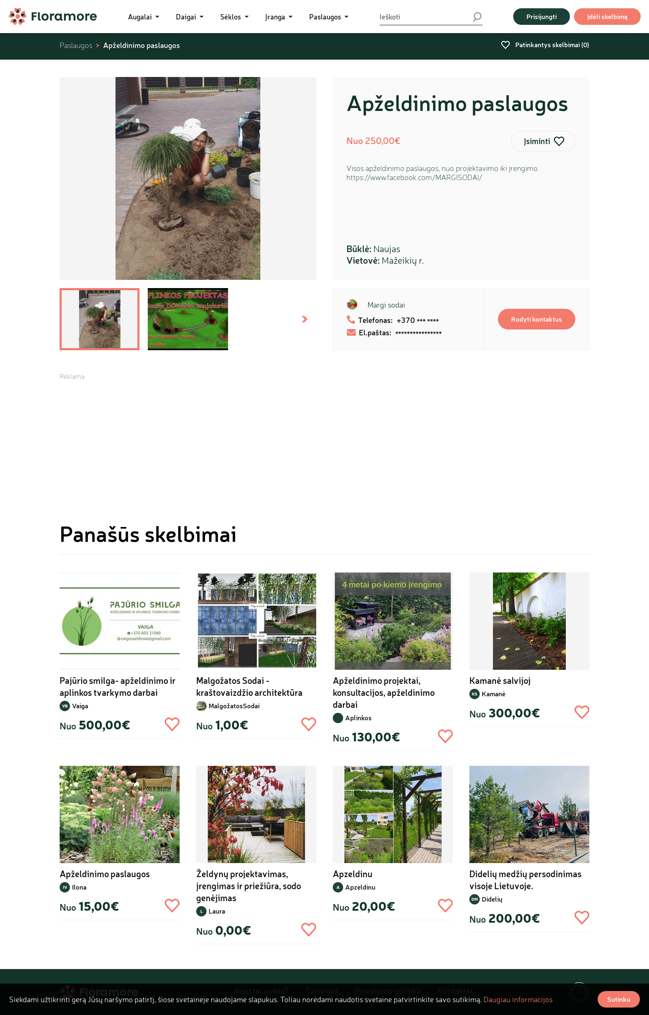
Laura (217, 911)
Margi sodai (386, 304)
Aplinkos (358, 717)
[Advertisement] (324, 439)
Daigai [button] (187, 16)
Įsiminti (537, 141)
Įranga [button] (276, 16)
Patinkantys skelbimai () (545, 44)
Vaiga (80, 705)
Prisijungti (541, 16)
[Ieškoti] (426, 16)
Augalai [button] (141, 16)
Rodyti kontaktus (536, 319)
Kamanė (493, 693)
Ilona (79, 887)
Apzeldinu (360, 887)
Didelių (492, 899)
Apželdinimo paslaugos (141, 45)
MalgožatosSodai (234, 705)
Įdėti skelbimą (607, 16)
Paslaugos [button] (326, 16)
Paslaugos (76, 45)
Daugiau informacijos (518, 999)
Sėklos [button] (231, 16)
